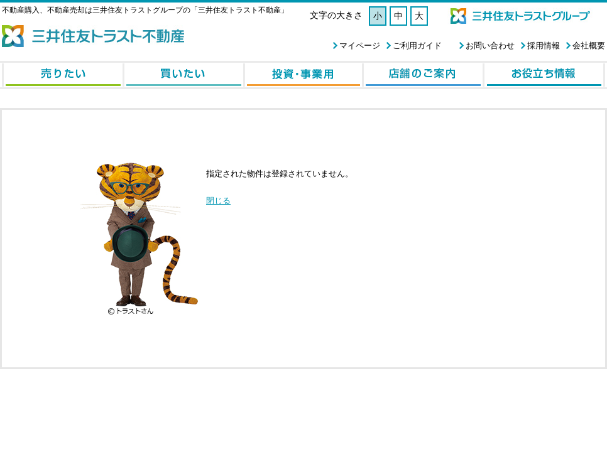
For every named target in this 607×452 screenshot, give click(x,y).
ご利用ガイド (417, 45)
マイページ (359, 45)
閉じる (218, 200)
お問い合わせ (490, 45)
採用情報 (543, 45)
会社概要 (588, 45)
